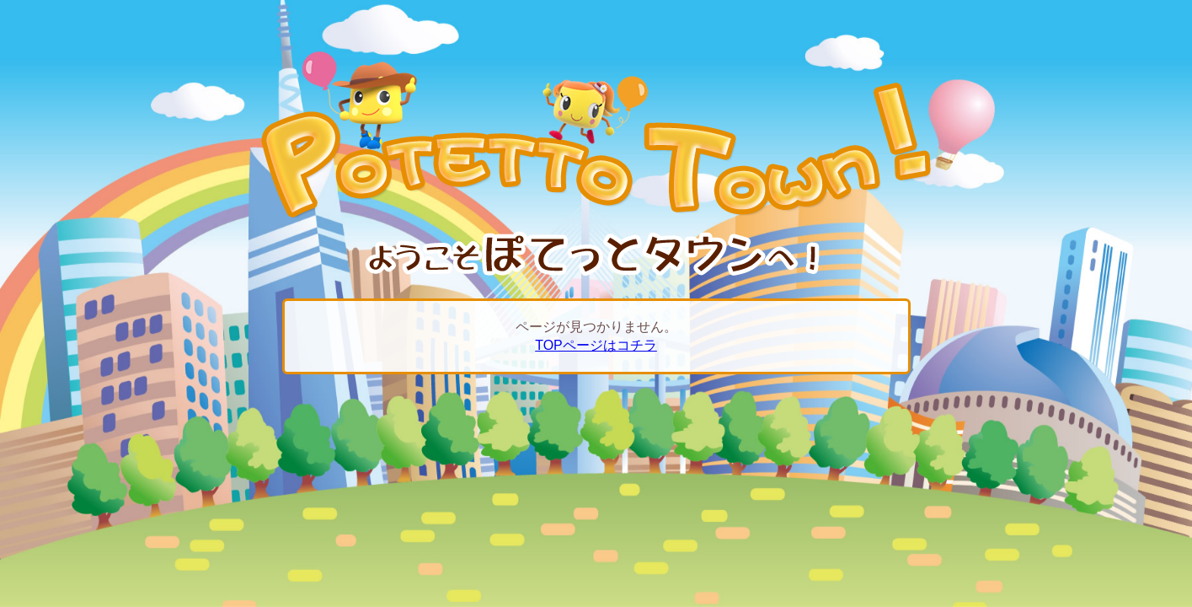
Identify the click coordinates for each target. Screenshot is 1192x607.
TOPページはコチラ (596, 345)
